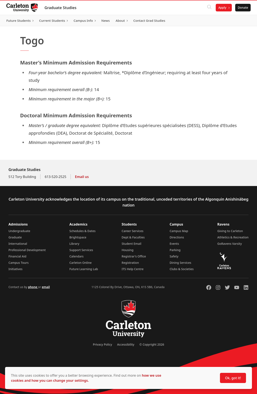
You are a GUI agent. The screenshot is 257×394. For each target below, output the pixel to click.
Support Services (81, 250)
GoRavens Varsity (229, 244)
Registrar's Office (134, 256)
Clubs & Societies (181, 269)
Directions (177, 237)
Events (174, 244)
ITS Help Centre (133, 269)
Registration (130, 263)
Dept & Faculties (133, 237)
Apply (222, 7)
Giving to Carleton (230, 231)
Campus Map (179, 231)
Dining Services (180, 263)
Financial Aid (17, 256)
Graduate (15, 237)
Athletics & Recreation (233, 237)
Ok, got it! (233, 378)
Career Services (133, 231)
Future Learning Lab (83, 269)
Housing (128, 250)
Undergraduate (19, 231)
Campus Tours (18, 263)
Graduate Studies (61, 7)
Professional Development (27, 250)
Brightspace (77, 237)
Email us (82, 176)
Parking (175, 250)
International (17, 244)
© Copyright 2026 (151, 344)
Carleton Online (80, 263)
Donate (242, 7)
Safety (174, 256)
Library (74, 244)
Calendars (76, 256)
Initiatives (15, 269)
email (46, 287)
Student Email (131, 244)
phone (33, 287)
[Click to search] (209, 7)
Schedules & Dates (82, 231)
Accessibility (125, 344)
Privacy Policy (102, 344)
